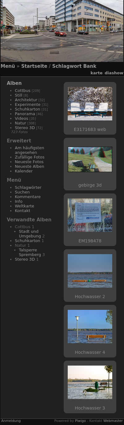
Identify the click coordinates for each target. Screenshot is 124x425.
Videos (21, 118)
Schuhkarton (27, 109)
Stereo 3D (25, 127)
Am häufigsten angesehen (29, 150)
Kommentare (28, 196)
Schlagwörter (28, 187)
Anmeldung (11, 421)
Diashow (114, 73)
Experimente (28, 104)
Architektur (26, 100)
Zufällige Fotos (30, 157)
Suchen (22, 192)
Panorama (25, 113)
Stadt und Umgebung (30, 233)
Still (18, 95)
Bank (89, 66)
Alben (14, 83)
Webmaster (113, 421)
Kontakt (22, 210)
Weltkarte (24, 206)
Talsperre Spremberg (30, 252)
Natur (20, 123)
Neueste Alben (29, 166)
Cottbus (23, 90)
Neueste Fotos (29, 161)
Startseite (34, 66)
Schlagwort (67, 66)
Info (19, 201)
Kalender (24, 171)
